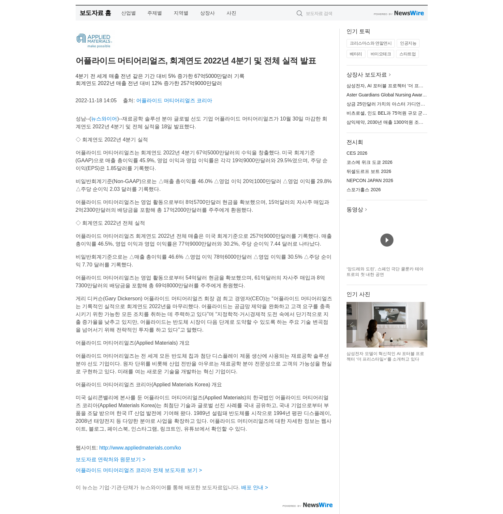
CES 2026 (357, 153)
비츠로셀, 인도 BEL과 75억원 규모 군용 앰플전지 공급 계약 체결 (412, 113)
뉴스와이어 (104, 118)
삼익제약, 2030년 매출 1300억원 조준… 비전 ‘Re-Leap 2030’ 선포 (414, 122)
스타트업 (407, 53)
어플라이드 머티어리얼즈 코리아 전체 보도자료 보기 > (139, 470)
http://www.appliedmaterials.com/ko (140, 447)
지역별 (181, 13)
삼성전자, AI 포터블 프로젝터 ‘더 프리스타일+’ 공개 (399, 85)
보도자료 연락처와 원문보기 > (111, 459)
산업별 (128, 13)
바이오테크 (381, 53)
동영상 (355, 210)
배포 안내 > (254, 487)
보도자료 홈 (95, 12)
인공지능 (408, 43)
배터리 (356, 53)
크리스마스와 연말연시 (371, 43)
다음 (422, 325)
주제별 (154, 13)
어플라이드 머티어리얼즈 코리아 (174, 100)
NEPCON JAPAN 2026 (370, 180)
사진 (231, 13)
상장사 (207, 13)
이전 (352, 325)
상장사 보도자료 (367, 75)
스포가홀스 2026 (364, 189)
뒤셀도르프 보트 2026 (369, 171)
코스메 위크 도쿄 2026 (369, 162)
